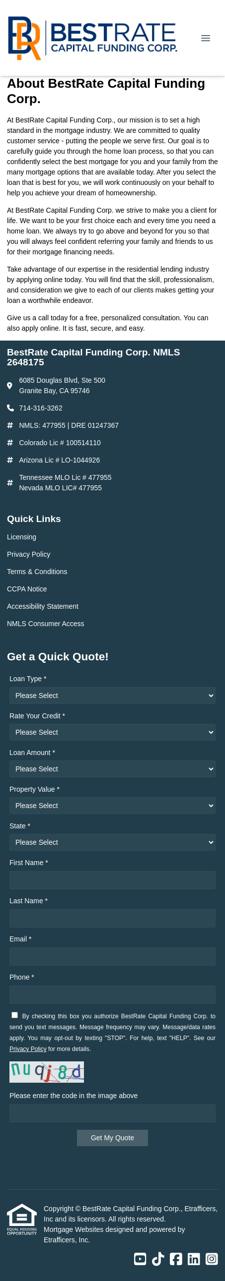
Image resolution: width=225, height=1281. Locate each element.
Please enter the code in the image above (73, 1096)
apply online (40, 328)
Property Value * (34, 789)
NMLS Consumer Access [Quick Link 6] (45, 624)
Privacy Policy (28, 1049)
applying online (39, 280)
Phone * (21, 977)
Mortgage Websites (74, 1229)
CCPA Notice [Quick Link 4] (27, 589)
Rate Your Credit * (37, 716)
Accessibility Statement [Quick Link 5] (42, 606)
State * (19, 826)
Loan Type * (27, 679)
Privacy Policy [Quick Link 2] (28, 554)
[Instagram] (212, 1259)
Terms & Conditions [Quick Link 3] (37, 572)
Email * (20, 939)
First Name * (28, 863)
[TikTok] (158, 1259)
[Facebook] (176, 1259)
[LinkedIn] (194, 1259)
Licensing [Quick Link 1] (21, 537)
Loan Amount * (32, 753)
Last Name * (28, 901)
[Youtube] (140, 1259)
